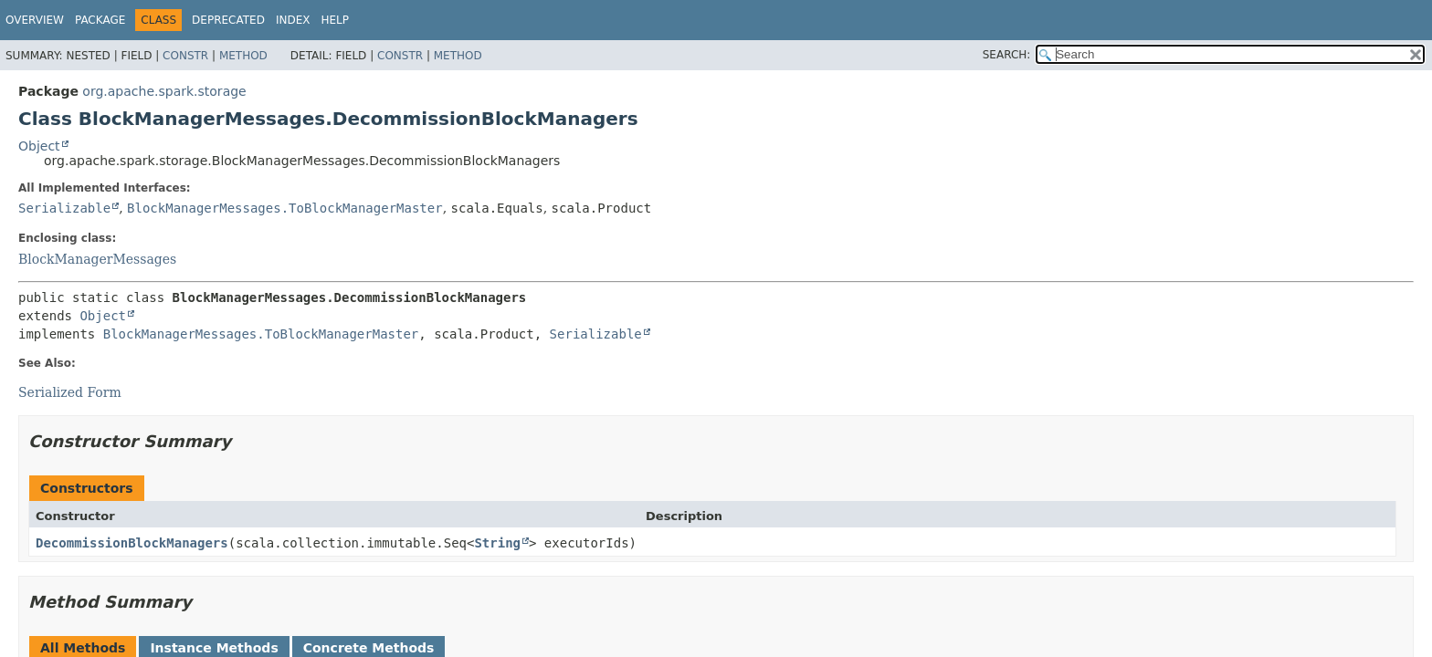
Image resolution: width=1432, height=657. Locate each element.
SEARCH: (1007, 54)
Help (335, 20)
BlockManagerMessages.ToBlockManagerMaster (285, 208)
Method (243, 55)
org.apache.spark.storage (164, 91)
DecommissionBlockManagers (132, 543)
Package (100, 20)
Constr (185, 55)
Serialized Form (69, 392)
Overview (34, 20)
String (497, 543)
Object (39, 146)
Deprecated (228, 20)
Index (293, 20)
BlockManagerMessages (97, 259)
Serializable (64, 208)
